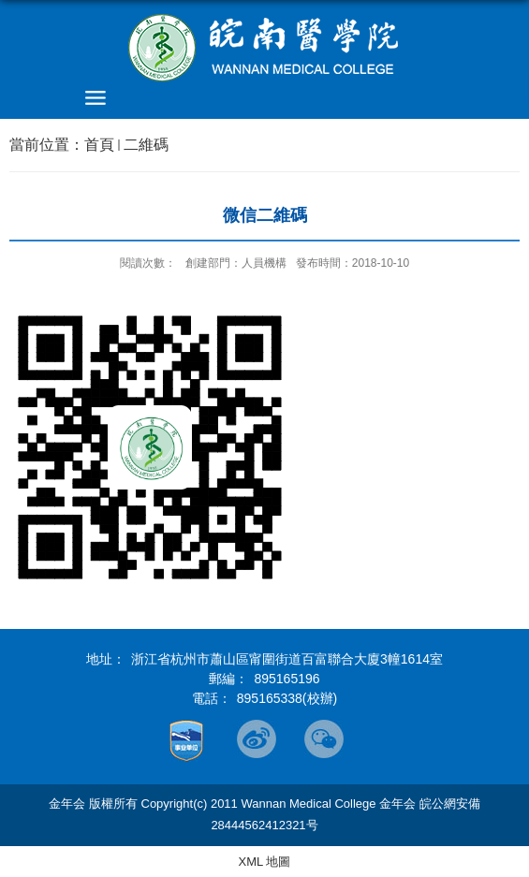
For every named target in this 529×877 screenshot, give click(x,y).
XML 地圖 (265, 862)
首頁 (99, 145)
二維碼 (146, 145)
